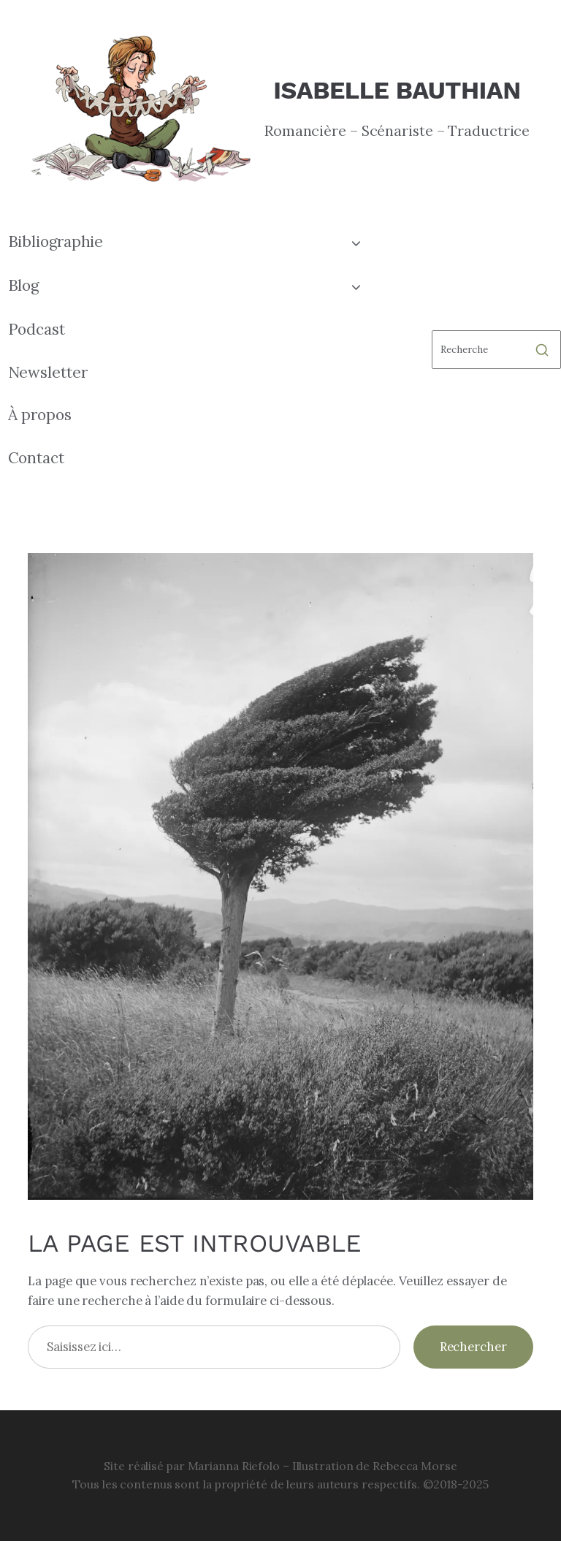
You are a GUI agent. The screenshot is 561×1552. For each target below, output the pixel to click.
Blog (23, 285)
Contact (36, 458)
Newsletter (48, 372)
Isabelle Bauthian (397, 89)
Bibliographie (56, 241)
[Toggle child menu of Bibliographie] (356, 242)
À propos (40, 415)
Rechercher (473, 1347)
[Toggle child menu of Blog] (356, 285)
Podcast (36, 329)
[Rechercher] (496, 349)
